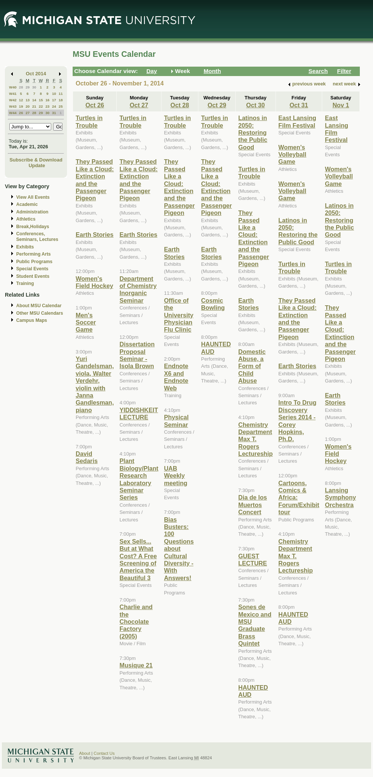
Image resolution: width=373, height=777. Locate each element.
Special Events (32, 268)
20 (28, 106)
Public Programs (34, 261)
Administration (32, 212)
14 (34, 100)
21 (34, 106)
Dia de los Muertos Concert (252, 504)
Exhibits (25, 247)
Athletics (25, 219)
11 (61, 93)
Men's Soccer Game (86, 322)
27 (28, 113)
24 (54, 106)
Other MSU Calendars (39, 313)
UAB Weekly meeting (175, 475)
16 (48, 100)
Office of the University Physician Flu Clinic (178, 315)
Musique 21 (135, 665)
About (84, 753)
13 (28, 100)
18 (61, 100)
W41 (13, 93)
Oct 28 (180, 105)
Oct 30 (255, 105)
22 (41, 106)
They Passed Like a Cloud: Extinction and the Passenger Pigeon (95, 179)
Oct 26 (94, 105)
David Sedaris (86, 457)
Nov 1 (340, 105)
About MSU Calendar (38, 305)
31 (54, 113)
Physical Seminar (176, 421)
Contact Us (104, 753)
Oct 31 (298, 105)
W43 (13, 106)
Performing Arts (33, 254)
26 (21, 113)
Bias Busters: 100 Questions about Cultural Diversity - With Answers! (179, 548)
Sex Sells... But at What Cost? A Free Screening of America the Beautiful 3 (138, 559)
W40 (13, 87)
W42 (13, 100)
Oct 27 (138, 105)
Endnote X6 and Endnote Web (176, 377)
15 (41, 100)
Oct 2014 (36, 73)
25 (61, 106)
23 (48, 106)
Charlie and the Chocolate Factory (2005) (135, 621)
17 (54, 100)
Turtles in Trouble (89, 121)
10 (54, 93)
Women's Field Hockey (94, 282)
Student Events (32, 276)
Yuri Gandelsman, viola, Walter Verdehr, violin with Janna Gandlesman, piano (95, 384)
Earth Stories (95, 234)
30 (34, 87)
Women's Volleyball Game (292, 154)
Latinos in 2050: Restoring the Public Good (252, 132)
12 (21, 100)
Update (37, 165)
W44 (13, 113)
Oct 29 (216, 105)
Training (25, 283)
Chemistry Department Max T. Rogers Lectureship (255, 439)
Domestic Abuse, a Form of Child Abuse (252, 366)
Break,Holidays (32, 226)
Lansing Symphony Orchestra (340, 497)
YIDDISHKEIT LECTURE (138, 413)
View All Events (33, 197)
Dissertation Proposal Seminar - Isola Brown (136, 355)
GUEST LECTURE (252, 560)
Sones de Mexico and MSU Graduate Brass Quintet (254, 625)
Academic (27, 204)
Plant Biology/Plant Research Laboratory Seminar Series (138, 479)
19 (21, 106)
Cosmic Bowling (213, 304)
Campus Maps (31, 320)
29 (28, 87)
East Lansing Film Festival (298, 121)
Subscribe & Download (35, 160)
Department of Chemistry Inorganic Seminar (138, 289)
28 (21, 87)
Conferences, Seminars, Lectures (37, 236)
